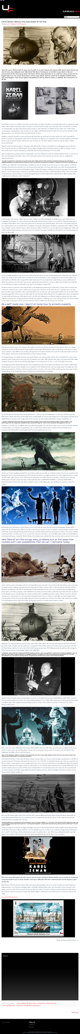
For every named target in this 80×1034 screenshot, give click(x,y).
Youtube (31, 1027)
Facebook (31, 1024)
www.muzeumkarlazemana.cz (10, 897)
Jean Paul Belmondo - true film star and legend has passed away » (22, 1005)
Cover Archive (6, 1022)
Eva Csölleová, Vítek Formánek (17, 24)
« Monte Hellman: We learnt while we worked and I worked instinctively (36, 1003)
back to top (75, 1012)
